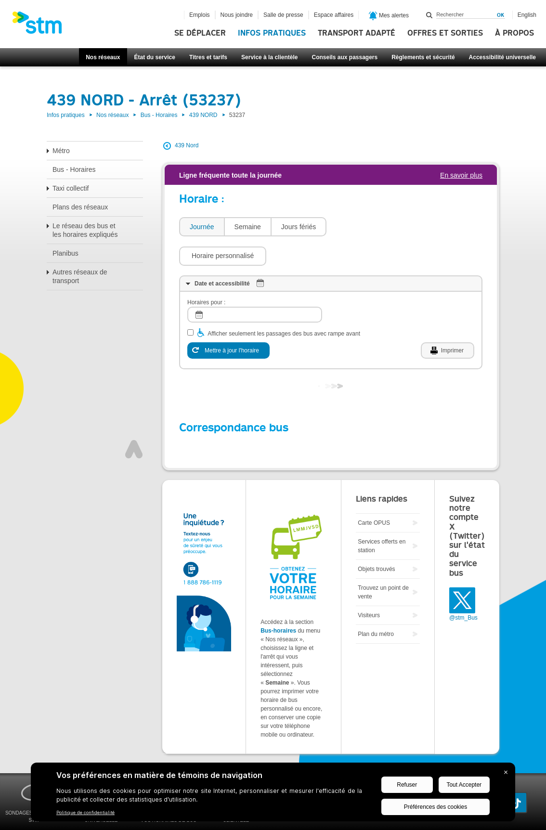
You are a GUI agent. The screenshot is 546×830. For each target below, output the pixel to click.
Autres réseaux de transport (79, 276)
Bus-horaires (278, 601)
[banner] (42, 25)
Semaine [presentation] (247, 227)
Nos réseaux (103, 57)
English (527, 15)
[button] (374, 226)
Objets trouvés (376, 540)
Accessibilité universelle (502, 57)
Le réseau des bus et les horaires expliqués (84, 230)
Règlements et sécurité (423, 57)
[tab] (201, 227)
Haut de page (134, 420)
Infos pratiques (272, 33)
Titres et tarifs (208, 57)
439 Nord (186, 145)
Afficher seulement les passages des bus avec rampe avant (284, 304)
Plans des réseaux (80, 207)
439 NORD (203, 115)
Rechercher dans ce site (429, 15)
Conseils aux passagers (344, 57)
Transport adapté (356, 33)
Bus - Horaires (159, 115)
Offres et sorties (445, 33)
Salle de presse (283, 15)
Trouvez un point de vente (383, 563)
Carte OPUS (374, 494)
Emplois (199, 15)
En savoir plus (461, 175)
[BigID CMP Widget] (273, 794)
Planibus (65, 253)
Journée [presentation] (202, 227)
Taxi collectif (70, 188)
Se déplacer (200, 33)
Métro (61, 151)
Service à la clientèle (269, 57)
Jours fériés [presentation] (298, 227)
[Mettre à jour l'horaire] (228, 321)
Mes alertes (389, 16)
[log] (254, 286)
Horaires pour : (206, 273)
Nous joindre (237, 15)
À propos (514, 33)
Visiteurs (369, 586)
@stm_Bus (463, 588)
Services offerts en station (381, 517)
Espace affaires (334, 15)
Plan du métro (376, 605)
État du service (154, 57)
